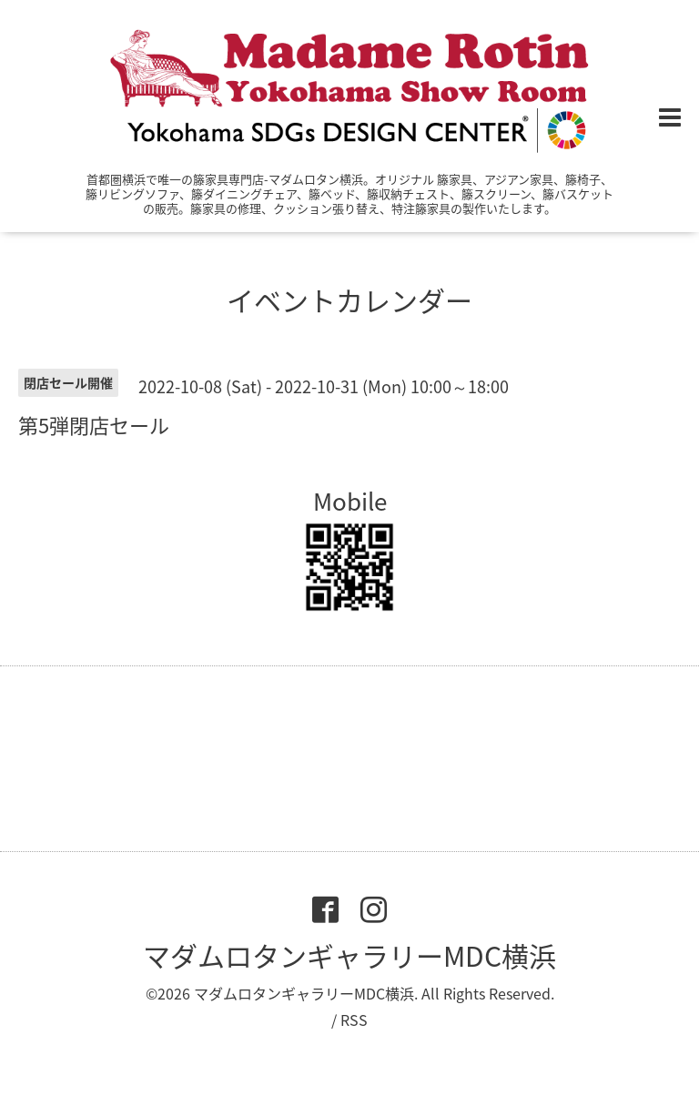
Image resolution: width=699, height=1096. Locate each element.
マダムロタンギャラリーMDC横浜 (349, 955)
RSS (354, 1019)
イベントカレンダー (349, 299)
